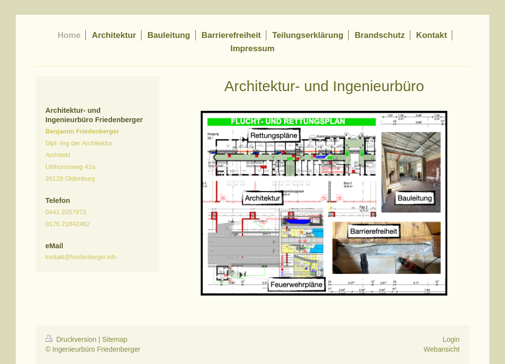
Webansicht (442, 349)
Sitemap (114, 339)
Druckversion (71, 339)
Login (451, 339)
